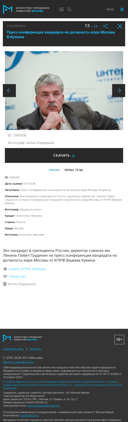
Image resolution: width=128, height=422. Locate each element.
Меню (61, 9)
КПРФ (25, 269)
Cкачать (54, 170)
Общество (17, 276)
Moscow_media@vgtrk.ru (18, 362)
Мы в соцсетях (77, 9)
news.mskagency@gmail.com (43, 405)
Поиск (69, 9)
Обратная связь (13, 349)
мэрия (14, 269)
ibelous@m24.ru (30, 415)
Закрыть (120, 26)
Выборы (39, 269)
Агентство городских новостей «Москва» (26, 9)
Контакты (35, 349)
